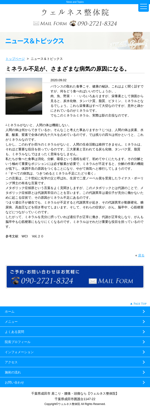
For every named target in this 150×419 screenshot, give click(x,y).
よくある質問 (14, 332)
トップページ (15, 59)
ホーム (9, 311)
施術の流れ (13, 372)
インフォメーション (19, 352)
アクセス (11, 362)
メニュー (11, 321)
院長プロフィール (18, 342)
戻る (141, 255)
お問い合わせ (14, 382)
